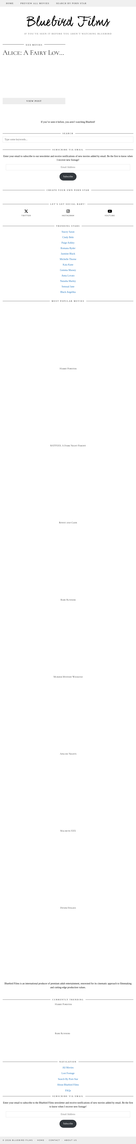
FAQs (68, 1090)
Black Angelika (68, 292)
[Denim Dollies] (68, 880)
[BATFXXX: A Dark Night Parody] (68, 418)
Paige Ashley (68, 242)
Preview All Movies (34, 3)
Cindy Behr (68, 237)
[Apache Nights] (68, 726)
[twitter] (26, 213)
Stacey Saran (68, 231)
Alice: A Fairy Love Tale (41, 52)
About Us (70, 1140)
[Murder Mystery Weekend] (68, 649)
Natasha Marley (68, 281)
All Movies (67, 1067)
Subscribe (68, 176)
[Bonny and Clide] (68, 495)
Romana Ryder (68, 248)
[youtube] (110, 213)
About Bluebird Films (68, 1084)
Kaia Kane (68, 264)
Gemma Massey (68, 270)
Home (10, 3)
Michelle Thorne (68, 259)
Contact (54, 1140)
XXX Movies (34, 45)
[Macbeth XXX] (68, 803)
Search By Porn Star (71, 3)
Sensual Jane (68, 286)
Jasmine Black (68, 253)
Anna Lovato (67, 275)
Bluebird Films (68, 22)
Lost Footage (68, 1073)
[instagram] (68, 213)
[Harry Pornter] (68, 341)
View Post (34, 101)
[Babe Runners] (68, 572)
